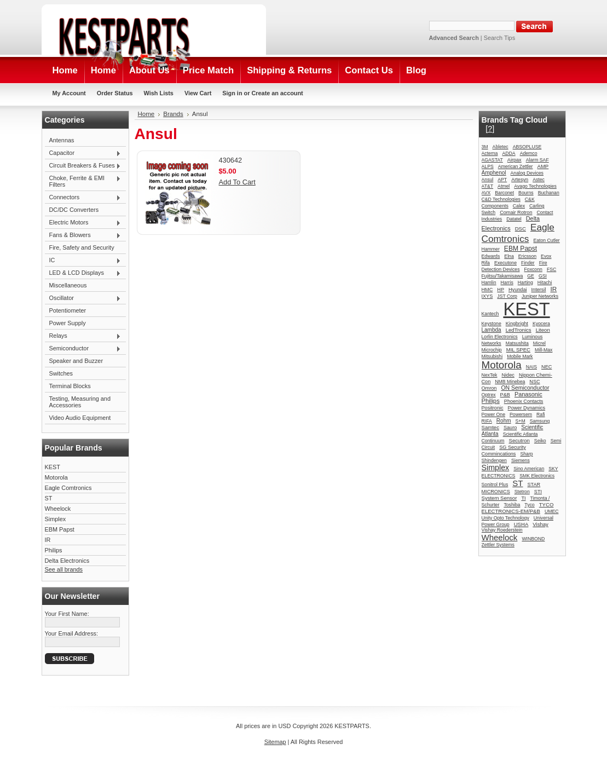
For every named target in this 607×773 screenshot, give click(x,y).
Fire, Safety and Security (81, 247)
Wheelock (58, 508)
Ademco (528, 153)
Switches (61, 373)
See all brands (64, 569)
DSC (520, 229)
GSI (543, 276)
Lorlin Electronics (500, 336)
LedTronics (518, 330)
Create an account (277, 93)
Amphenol (494, 173)
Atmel (504, 186)
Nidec (508, 375)
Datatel (514, 219)
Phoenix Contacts (524, 401)
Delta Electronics (67, 560)
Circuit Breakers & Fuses (83, 166)
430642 (230, 160)
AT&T (488, 186)
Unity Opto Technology (505, 518)
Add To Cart (237, 182)
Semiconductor (83, 349)
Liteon (543, 330)
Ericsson (527, 256)
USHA (521, 524)
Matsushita (517, 343)
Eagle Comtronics (68, 487)
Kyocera (541, 323)
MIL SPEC (518, 350)
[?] (489, 128)
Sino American (528, 468)
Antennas (61, 140)
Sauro (510, 427)
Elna (508, 256)
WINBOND (533, 538)
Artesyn (519, 179)
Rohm (503, 421)
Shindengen (494, 460)
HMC (487, 289)
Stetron (522, 491)
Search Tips (499, 37)
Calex (519, 206)
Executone (505, 263)
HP (500, 289)
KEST (52, 467)
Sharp (526, 454)
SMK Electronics (536, 475)
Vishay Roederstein (502, 530)
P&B (505, 394)
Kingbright (517, 323)
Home (146, 114)
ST (49, 498)
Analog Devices (527, 173)
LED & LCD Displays (83, 273)
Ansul (488, 179)
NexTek (490, 375)
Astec (539, 179)
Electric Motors (83, 223)
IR (48, 540)
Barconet (504, 192)
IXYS (487, 296)
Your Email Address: (72, 633)
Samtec (490, 427)
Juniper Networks (540, 296)
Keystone (491, 323)
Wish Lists (159, 93)
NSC (534, 381)
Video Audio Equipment (80, 417)
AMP (543, 166)
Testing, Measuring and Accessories (80, 401)
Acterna (490, 153)
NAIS (531, 367)
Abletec (500, 146)
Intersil (538, 289)
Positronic (493, 408)
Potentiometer (67, 310)
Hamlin (489, 282)
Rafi (540, 414)
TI (523, 498)
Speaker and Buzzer (76, 360)
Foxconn (533, 269)
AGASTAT (492, 160)
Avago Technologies (535, 186)
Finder (528, 263)
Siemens (520, 460)
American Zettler (515, 166)
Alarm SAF (537, 160)
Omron (489, 388)
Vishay (540, 524)
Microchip (492, 350)
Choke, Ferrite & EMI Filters (83, 181)
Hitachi (544, 282)
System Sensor (499, 498)
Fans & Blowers (83, 235)
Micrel (539, 343)
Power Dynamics (526, 408)
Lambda (491, 330)
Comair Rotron (516, 212)
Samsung (540, 421)
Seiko (540, 440)
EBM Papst (59, 529)
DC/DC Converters (74, 209)
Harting (525, 282)
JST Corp (507, 296)
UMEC (552, 511)
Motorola (56, 477)
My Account (69, 93)
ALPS (488, 166)
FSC (551, 269)
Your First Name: (67, 613)
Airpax (514, 160)
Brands (173, 114)
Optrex (489, 394)
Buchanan (548, 192)
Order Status (115, 93)
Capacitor (83, 153)
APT (502, 179)
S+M (520, 421)
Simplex (55, 519)
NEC (546, 367)
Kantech (490, 313)
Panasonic (528, 394)
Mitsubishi (492, 356)
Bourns (526, 192)
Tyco (529, 504)
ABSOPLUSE (527, 146)
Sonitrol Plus (495, 484)
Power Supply (67, 323)
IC (83, 260)
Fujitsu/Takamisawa (502, 276)
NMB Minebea (510, 381)
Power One (493, 414)
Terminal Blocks (70, 386)
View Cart (197, 93)
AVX (486, 192)
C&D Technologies (501, 199)
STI (538, 491)
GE (530, 276)
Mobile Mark (520, 356)
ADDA (508, 153)
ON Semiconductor (525, 388)
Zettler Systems (498, 544)
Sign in (232, 93)
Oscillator (83, 298)
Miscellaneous (68, 285)
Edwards (491, 256)
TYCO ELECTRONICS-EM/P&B (518, 507)
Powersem (521, 414)
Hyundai (517, 289)
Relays (83, 336)
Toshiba (512, 504)
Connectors (83, 197)
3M (485, 146)
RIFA (487, 421)
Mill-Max (543, 350)
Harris (507, 282)
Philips (53, 550)
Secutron (519, 440)
